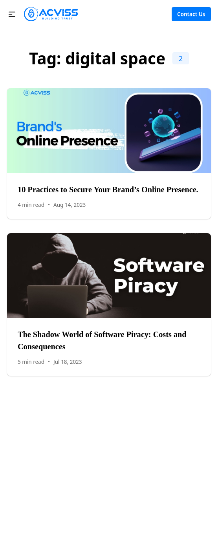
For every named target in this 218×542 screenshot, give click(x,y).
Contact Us (191, 14)
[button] (12, 14)
